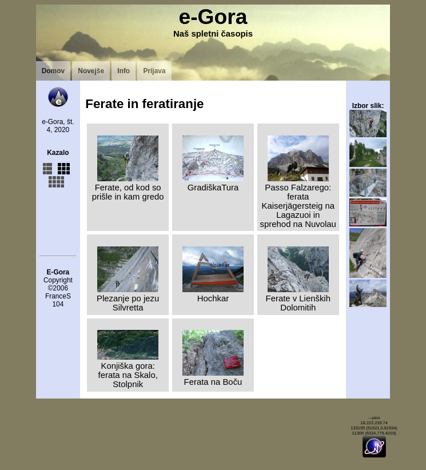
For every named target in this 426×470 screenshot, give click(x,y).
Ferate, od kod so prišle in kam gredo (128, 187)
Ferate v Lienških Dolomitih (298, 298)
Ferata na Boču (213, 377)
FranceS (58, 296)
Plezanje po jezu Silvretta (128, 298)
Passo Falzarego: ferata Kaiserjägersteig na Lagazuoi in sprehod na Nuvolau (298, 201)
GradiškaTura (213, 183)
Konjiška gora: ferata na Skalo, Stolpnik (127, 370)
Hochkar (213, 294)
